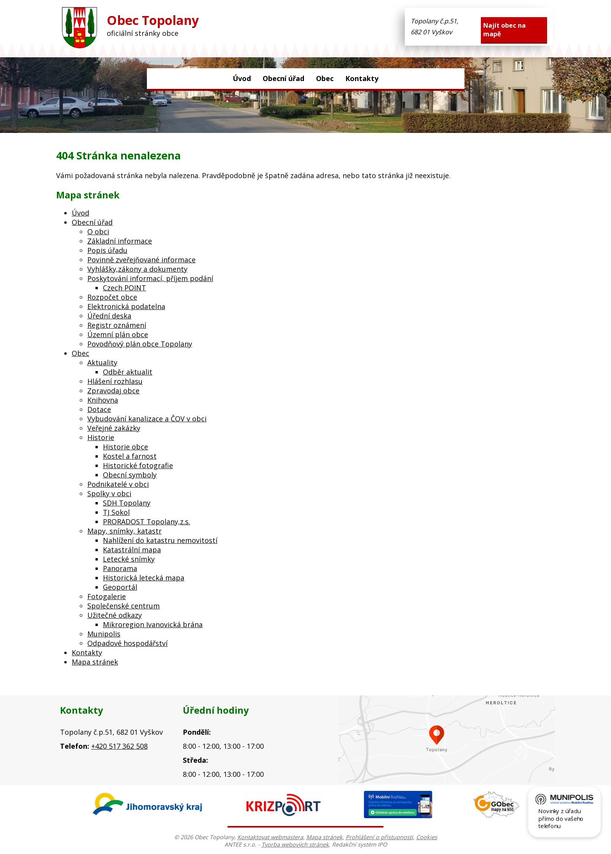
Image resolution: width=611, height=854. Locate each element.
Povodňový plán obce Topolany (139, 343)
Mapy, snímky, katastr (124, 531)
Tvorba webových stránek (295, 844)
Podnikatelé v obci (118, 484)
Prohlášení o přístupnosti (379, 837)
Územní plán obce (117, 334)
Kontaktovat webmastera (270, 837)
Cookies (426, 837)
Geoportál (120, 587)
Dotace (99, 409)
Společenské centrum (123, 605)
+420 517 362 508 (119, 746)
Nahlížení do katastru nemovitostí (160, 540)
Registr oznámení (116, 325)
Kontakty (361, 78)
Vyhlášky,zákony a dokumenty (137, 269)
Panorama (120, 568)
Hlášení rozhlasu (115, 381)
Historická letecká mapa (143, 577)
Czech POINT (124, 287)
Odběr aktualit (127, 372)
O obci (98, 231)
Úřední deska (109, 315)
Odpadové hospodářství (127, 643)
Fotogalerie (106, 596)
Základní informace (119, 241)
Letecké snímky (129, 559)
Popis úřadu (107, 250)
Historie (100, 437)
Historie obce (125, 446)
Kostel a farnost (130, 456)
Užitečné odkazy (114, 615)
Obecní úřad (283, 78)
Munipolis (103, 633)
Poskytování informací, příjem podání (150, 278)
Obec (325, 78)
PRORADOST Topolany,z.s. (146, 521)
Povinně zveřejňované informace (141, 259)
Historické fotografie (138, 465)
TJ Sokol (116, 512)
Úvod (242, 78)
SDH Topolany (126, 502)
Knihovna (102, 400)
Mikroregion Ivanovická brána (153, 624)
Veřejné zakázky (113, 428)
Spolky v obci (109, 493)
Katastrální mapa (132, 549)
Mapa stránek (95, 662)
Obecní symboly (130, 474)
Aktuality (102, 362)
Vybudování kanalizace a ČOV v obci (147, 418)
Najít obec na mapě (504, 29)
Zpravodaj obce (113, 390)
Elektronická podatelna (126, 306)
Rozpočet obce (112, 297)
